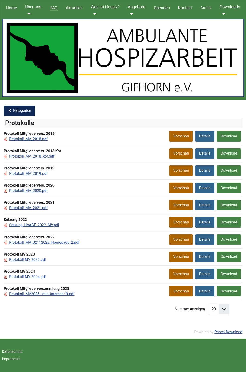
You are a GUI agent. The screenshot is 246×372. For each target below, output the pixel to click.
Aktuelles (74, 8)
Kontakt (185, 8)
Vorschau (181, 136)
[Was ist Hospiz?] (94, 14)
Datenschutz (12, 351)
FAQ (54, 8)
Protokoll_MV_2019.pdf (28, 173)
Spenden (162, 8)
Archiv (206, 8)
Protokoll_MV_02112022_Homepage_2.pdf (44, 242)
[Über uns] (28, 14)
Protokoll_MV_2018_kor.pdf (31, 156)
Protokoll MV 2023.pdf (27, 259)
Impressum (11, 359)
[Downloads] (223, 14)
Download (229, 136)
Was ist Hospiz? (105, 7)
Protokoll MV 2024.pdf (27, 277)
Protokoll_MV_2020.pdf (28, 190)
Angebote (136, 7)
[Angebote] (131, 14)
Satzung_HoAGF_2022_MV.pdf (34, 225)
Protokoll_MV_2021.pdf (28, 208)
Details (204, 136)
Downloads (230, 7)
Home (11, 8)
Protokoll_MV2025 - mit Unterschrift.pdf (41, 294)
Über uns (33, 7)
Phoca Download (228, 332)
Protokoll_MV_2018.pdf (28, 139)
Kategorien (19, 110)
